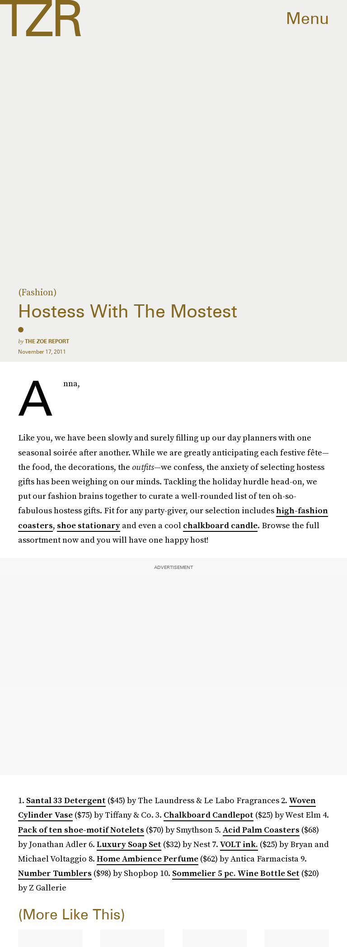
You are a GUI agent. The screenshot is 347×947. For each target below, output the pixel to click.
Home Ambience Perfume (147, 858)
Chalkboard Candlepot (208, 814)
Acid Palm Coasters (261, 829)
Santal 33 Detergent (66, 800)
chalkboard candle (220, 525)
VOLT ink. (239, 844)
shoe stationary (88, 525)
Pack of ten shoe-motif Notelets (81, 829)
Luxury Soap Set (129, 844)
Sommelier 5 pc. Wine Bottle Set (236, 873)
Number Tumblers (55, 873)
